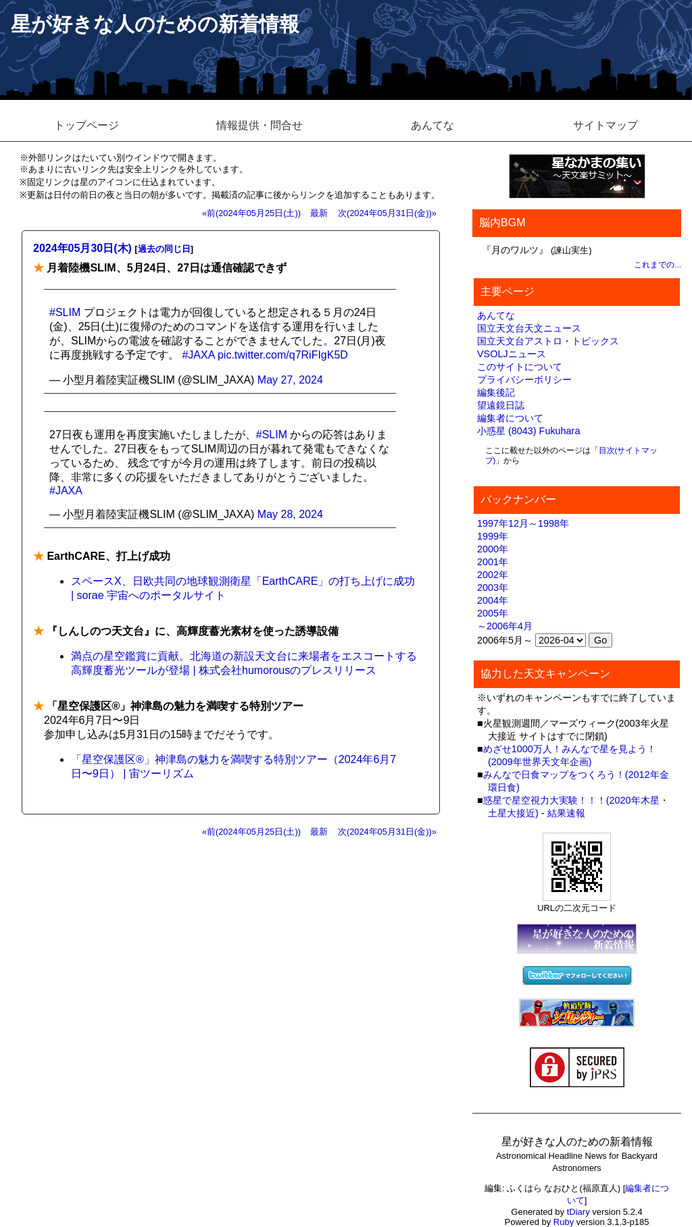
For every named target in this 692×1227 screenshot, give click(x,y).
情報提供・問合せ (259, 125)
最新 (319, 213)
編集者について (510, 418)
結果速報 (566, 813)
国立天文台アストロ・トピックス (548, 341)
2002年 (492, 574)
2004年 (492, 600)
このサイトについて (519, 366)
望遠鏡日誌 (500, 405)
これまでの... (657, 265)
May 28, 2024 (290, 514)
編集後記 (496, 392)
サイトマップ (605, 125)
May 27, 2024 (290, 380)
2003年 (492, 587)
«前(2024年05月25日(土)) (251, 213)
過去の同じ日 (164, 249)
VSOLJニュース (511, 353)
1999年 (492, 536)
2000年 (492, 549)
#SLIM (64, 312)
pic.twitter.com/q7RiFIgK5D (283, 355)
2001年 (492, 561)
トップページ (86, 125)
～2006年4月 (505, 626)
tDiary (578, 1212)
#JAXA (198, 355)
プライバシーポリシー (524, 379)
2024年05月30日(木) (82, 248)
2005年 (492, 613)
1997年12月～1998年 (523, 523)
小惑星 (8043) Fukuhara (528, 430)
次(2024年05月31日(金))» (387, 213)
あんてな (432, 125)
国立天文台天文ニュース (529, 328)
